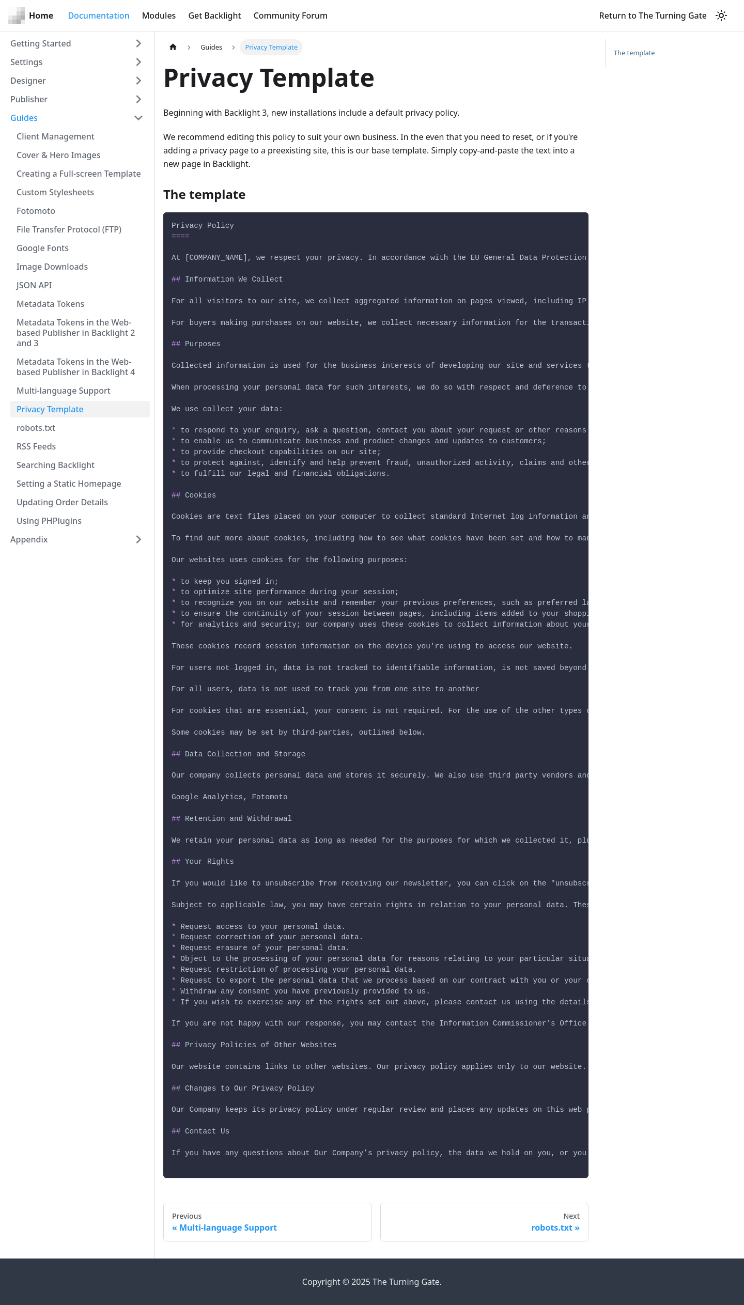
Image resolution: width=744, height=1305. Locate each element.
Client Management (56, 136)
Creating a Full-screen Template (79, 173)
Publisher (29, 99)
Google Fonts (43, 248)
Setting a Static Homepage (69, 483)
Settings (26, 62)
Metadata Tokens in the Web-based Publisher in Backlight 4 (76, 367)
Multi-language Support (64, 390)
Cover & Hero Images (59, 155)
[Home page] (173, 47)
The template (634, 52)
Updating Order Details (62, 502)
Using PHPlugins (49, 520)
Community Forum (291, 15)
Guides (24, 117)
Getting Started (40, 43)
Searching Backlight (56, 465)
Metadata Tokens (50, 303)
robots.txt (36, 427)
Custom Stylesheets (55, 192)
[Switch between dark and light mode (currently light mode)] (721, 15)
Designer (28, 80)
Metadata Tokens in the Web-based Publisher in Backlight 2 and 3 (76, 333)
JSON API (34, 285)
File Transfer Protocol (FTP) (69, 229)
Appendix (29, 539)
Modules (159, 15)
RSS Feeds (36, 446)
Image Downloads (52, 266)
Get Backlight (214, 15)
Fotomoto (36, 210)
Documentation (98, 15)
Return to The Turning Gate (653, 15)
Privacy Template (50, 409)
